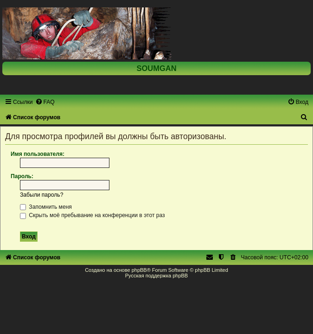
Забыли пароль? (41, 195)
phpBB (139, 270)
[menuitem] (45, 102)
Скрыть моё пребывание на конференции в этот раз (92, 215)
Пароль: (22, 176)
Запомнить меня (46, 207)
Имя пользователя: (37, 154)
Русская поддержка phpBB (156, 275)
